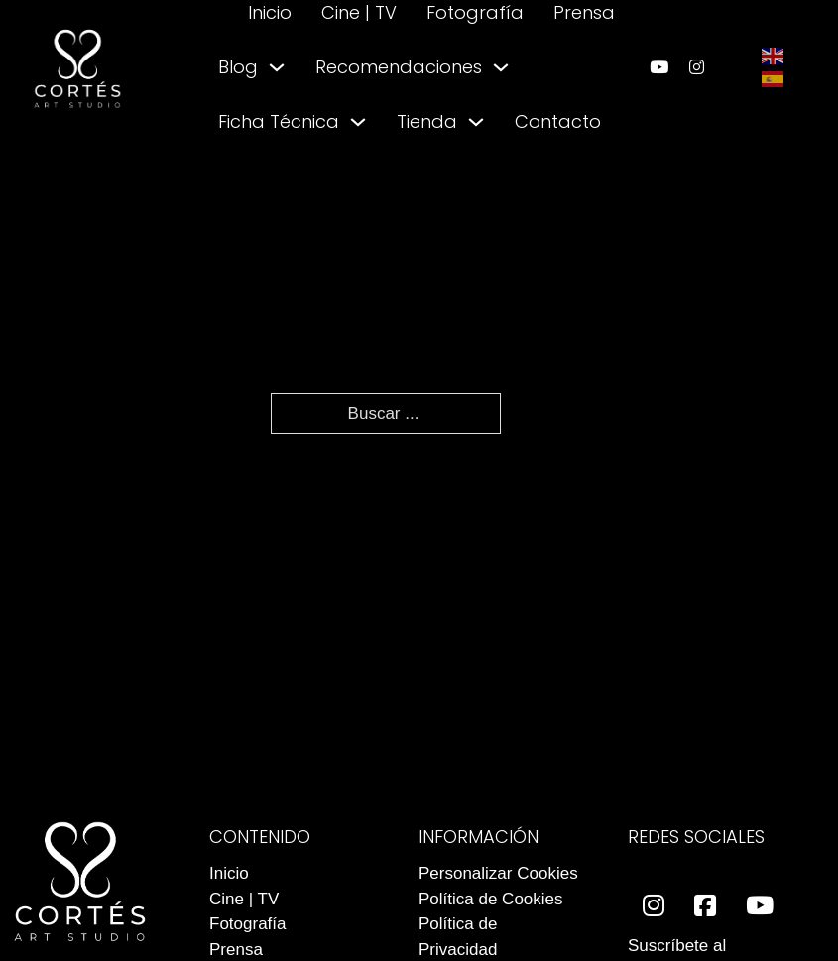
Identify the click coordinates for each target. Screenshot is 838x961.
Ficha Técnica (278, 121)
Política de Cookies (491, 899)
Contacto (558, 121)
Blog (238, 67)
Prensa (584, 12)
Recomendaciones (398, 67)
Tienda (427, 121)
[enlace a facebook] (705, 906)
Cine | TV (359, 12)
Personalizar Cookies (498, 873)
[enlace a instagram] (696, 67)
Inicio (270, 12)
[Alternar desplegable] (277, 67)
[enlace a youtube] (659, 67)
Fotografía (475, 12)
